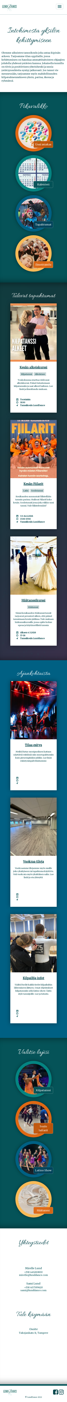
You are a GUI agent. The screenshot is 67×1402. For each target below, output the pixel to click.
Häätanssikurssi (33, 600)
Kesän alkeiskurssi (33, 367)
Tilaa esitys (33, 745)
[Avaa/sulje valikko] (59, 6)
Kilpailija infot (33, 978)
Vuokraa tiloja (33, 861)
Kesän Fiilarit (33, 484)
